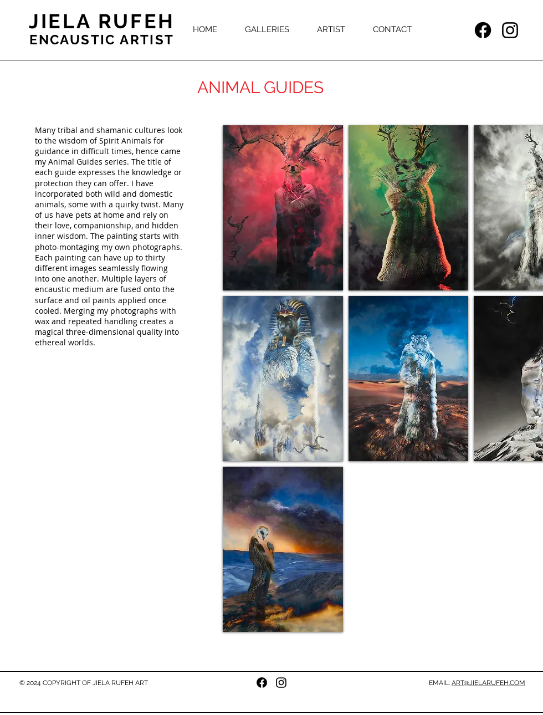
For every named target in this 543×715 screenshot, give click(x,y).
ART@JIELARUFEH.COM (488, 683)
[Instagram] (510, 30)
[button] (267, 29)
